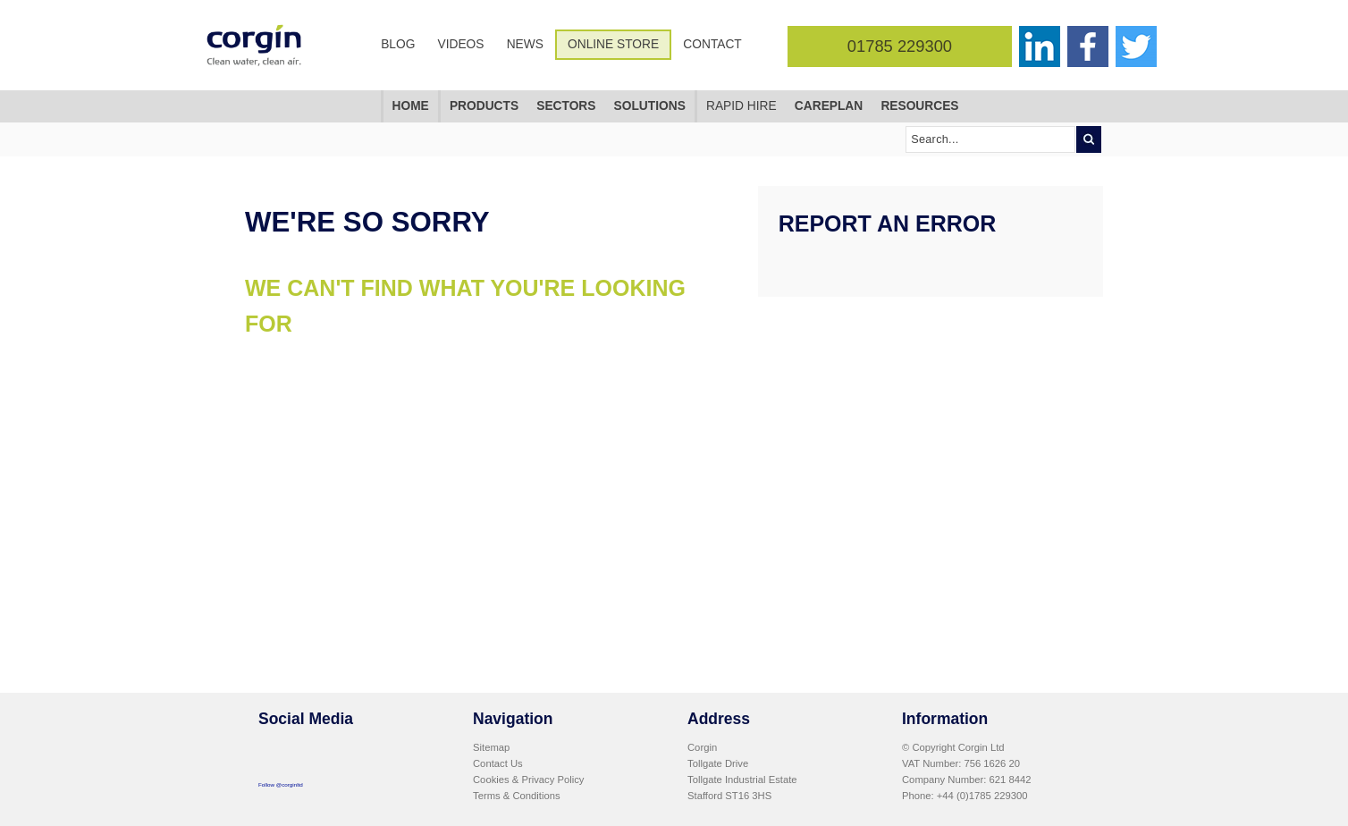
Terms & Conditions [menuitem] (516, 795)
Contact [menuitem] (712, 44)
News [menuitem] (525, 44)
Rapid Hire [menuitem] (741, 106)
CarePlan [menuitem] (829, 106)
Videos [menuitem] (461, 44)
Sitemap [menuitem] (491, 747)
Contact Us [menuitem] (498, 763)
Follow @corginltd (280, 784)
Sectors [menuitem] (565, 106)
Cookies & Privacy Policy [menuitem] (528, 779)
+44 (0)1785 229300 (982, 795)
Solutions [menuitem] (650, 106)
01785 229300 (899, 46)
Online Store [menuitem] (613, 44)
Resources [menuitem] (919, 106)
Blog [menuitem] (398, 44)
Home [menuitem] (410, 106)
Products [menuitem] (484, 106)
